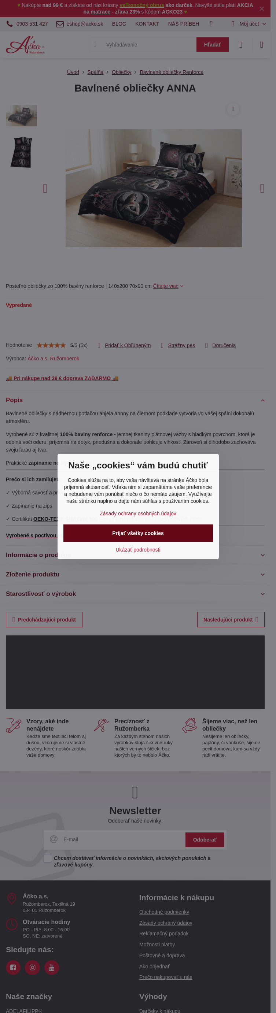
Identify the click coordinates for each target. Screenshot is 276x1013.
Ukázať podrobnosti (138, 550)
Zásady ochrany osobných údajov (138, 513)
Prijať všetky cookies (138, 533)
